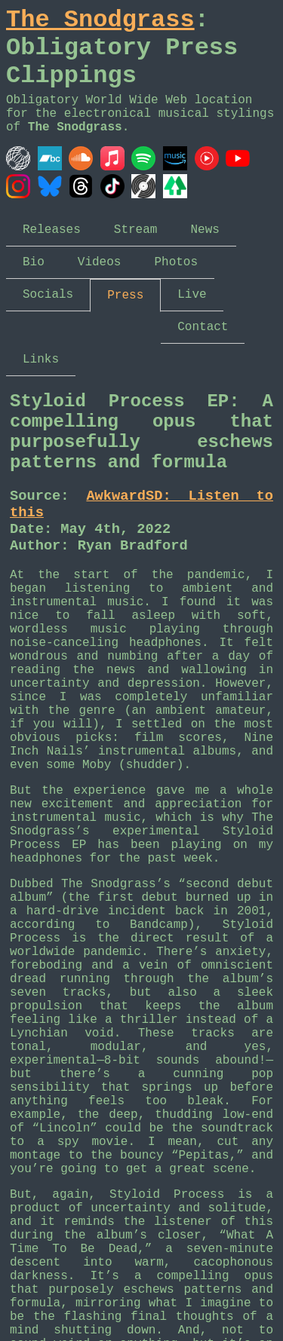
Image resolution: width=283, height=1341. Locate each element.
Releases (52, 230)
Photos (176, 262)
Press (125, 295)
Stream (136, 230)
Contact (202, 327)
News (204, 230)
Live (191, 295)
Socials (48, 295)
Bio (34, 262)
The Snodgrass (100, 20)
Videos (100, 262)
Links (41, 359)
